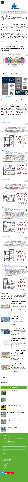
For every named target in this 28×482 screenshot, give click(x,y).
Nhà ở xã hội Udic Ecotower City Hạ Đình (16, 412)
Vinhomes (4, 382)
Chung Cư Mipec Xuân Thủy (13, 420)
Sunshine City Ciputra (12, 427)
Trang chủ (4, 11)
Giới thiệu (5, 465)
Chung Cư (4, 377)
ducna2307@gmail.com (10, 441)
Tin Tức (9, 11)
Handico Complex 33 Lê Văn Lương (10, 26)
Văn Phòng (5, 385)
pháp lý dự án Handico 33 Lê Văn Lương (13, 294)
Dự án (4, 467)
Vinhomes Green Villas (12, 398)
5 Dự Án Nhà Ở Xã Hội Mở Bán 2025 (15, 405)
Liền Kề (3, 380)
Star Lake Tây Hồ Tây (12, 390)
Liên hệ (4, 469)
